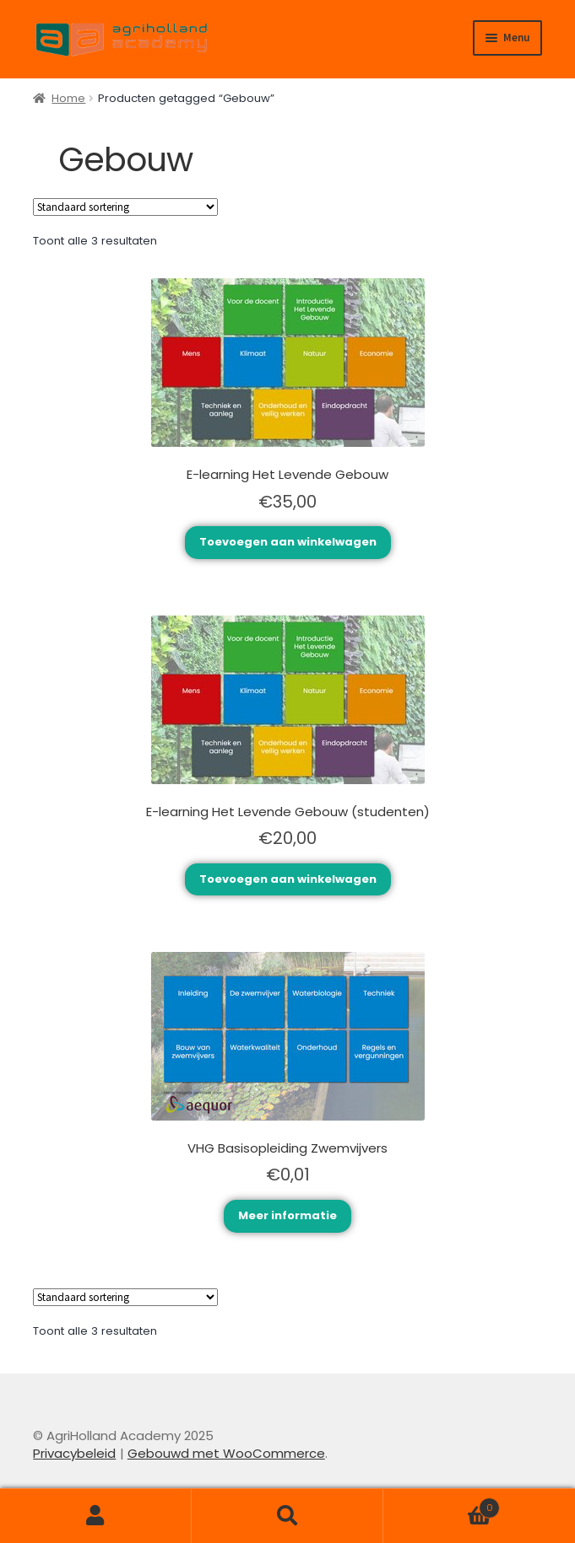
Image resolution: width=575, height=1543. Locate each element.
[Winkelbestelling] (125, 207)
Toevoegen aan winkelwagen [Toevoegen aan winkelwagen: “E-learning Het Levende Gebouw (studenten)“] (288, 879)
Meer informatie (287, 1215)
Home (68, 98)
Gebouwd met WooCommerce (226, 1453)
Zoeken (287, 1516)
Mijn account (96, 1516)
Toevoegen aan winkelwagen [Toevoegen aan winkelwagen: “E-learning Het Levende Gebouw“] (288, 542)
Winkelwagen (441, 1503)
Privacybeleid (74, 1453)
